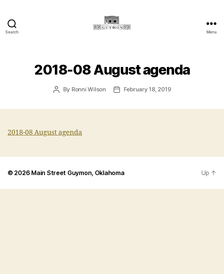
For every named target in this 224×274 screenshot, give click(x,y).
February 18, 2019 (147, 89)
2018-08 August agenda (45, 132)
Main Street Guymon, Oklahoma (77, 173)
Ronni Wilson (89, 89)
